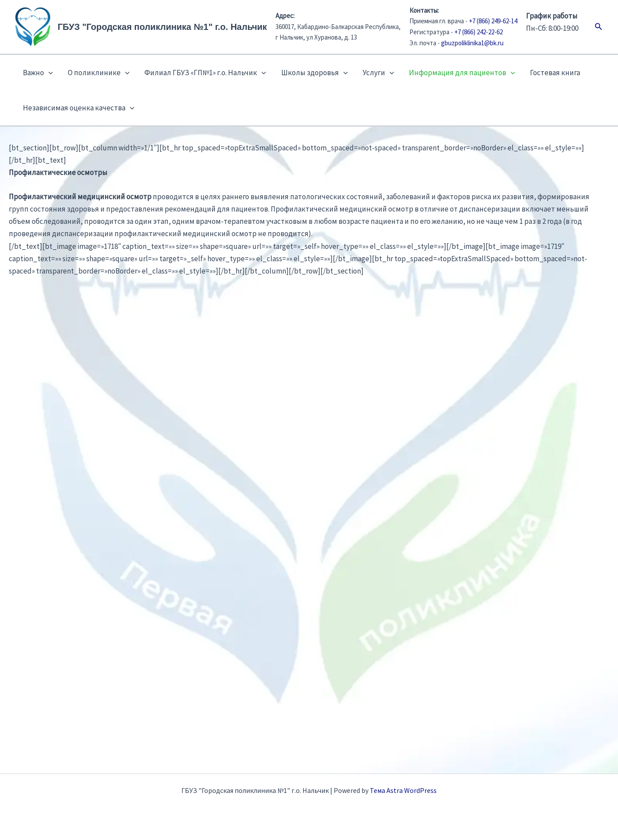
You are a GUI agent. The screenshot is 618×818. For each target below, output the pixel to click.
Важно (38, 72)
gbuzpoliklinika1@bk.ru (472, 43)
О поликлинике (98, 72)
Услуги (378, 72)
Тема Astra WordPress (403, 790)
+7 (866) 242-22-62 (478, 32)
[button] (599, 27)
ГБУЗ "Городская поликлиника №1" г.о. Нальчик (162, 27)
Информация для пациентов (462, 72)
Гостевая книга (555, 72)
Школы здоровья (314, 72)
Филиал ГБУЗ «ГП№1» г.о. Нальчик (205, 72)
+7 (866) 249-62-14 (493, 21)
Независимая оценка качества (78, 107)
